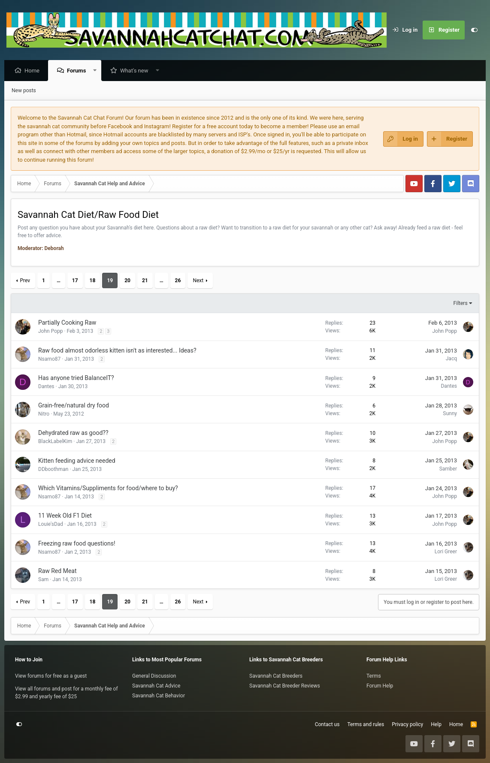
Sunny (450, 414)
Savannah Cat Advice (156, 686)
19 (110, 281)
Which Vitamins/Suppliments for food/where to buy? (108, 488)
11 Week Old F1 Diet (65, 516)
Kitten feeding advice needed (76, 461)
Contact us (327, 724)
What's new (136, 71)
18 (93, 281)
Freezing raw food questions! (76, 543)
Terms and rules (365, 724)
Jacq (451, 359)
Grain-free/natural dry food (73, 405)
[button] (97, 70)
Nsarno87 (49, 359)
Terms (373, 676)
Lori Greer (446, 552)
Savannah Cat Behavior (158, 696)
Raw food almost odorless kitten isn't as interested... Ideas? (117, 350)
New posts (24, 91)
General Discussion (154, 676)
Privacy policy (407, 724)
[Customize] (474, 30)
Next (198, 281)
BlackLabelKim (55, 442)
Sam (43, 580)
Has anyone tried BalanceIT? (76, 378)
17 (75, 281)
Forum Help (379, 686)
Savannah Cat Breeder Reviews (284, 686)
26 (178, 281)
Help (436, 724)
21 (145, 281)
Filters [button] (461, 304)
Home (34, 71)
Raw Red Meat (57, 571)
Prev (25, 281)
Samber (448, 469)
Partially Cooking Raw (67, 323)
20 (127, 281)
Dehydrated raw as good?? (73, 433)
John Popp (50, 332)
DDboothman (53, 470)
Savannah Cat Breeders (275, 676)
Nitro (43, 414)
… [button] (58, 281)
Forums (78, 71)
